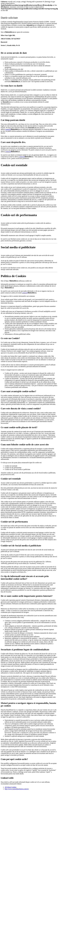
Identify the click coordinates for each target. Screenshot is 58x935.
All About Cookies (10, 787)
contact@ (8, 129)
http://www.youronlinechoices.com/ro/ (17, 789)
